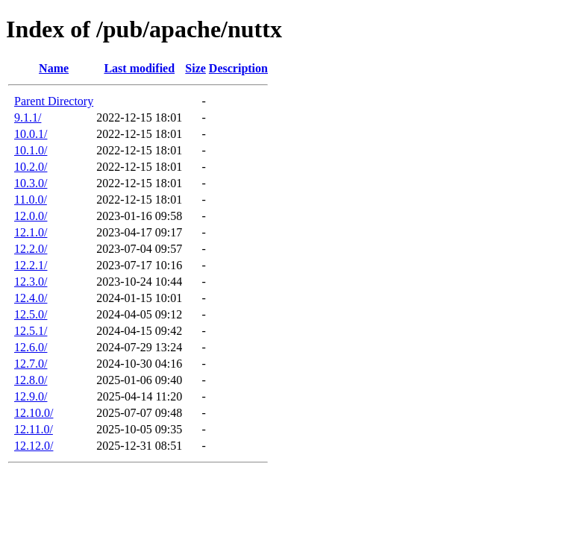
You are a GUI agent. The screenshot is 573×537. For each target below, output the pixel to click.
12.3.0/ (30, 281)
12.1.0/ (30, 232)
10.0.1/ (30, 134)
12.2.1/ (30, 265)
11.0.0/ (30, 199)
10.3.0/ (30, 183)
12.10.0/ (33, 412)
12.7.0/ (30, 363)
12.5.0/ (30, 314)
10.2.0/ (30, 166)
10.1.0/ (30, 150)
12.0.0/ (30, 216)
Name (54, 68)
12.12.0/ (33, 445)
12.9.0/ (30, 396)
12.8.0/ (30, 380)
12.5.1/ (30, 330)
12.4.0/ (30, 298)
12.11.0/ (33, 429)
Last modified (139, 68)
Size (195, 68)
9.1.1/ (27, 117)
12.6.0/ (30, 347)
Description (238, 68)
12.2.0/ (30, 248)
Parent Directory (53, 101)
